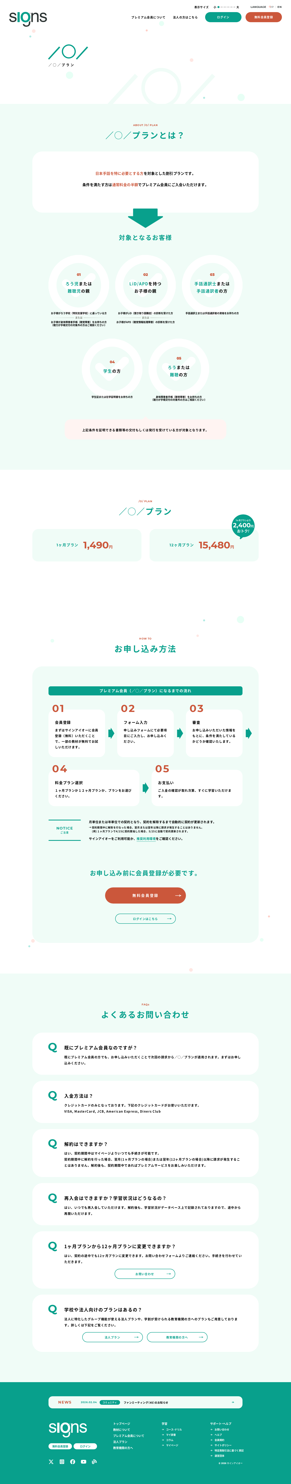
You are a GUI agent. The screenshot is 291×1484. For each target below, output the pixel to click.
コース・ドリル (174, 1429)
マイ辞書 (171, 1434)
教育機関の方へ (123, 1448)
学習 (164, 1423)
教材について (121, 1430)
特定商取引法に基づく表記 (229, 1450)
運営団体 (219, 1455)
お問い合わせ (222, 1429)
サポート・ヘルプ (220, 1423)
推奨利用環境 (146, 838)
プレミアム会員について (128, 1436)
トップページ (121, 1423)
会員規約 (219, 1440)
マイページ (172, 1445)
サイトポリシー (223, 1445)
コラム (169, 1440)
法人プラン (120, 1442)
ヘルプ (218, 1434)
